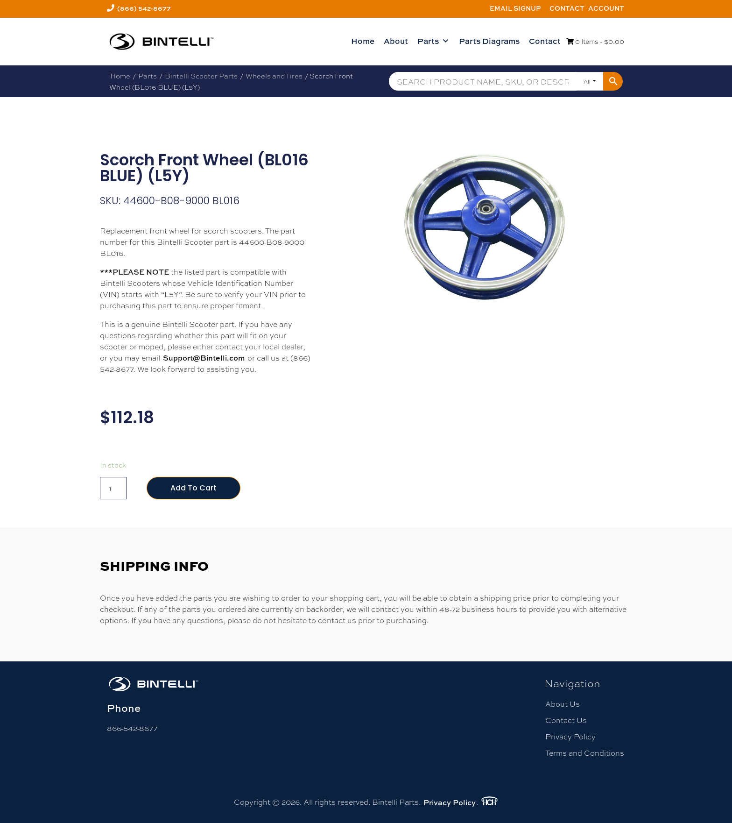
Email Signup (515, 8)
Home (362, 40)
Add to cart (193, 487)
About (396, 40)
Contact (566, 8)
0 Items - (595, 41)
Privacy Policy (570, 736)
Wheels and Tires (274, 76)
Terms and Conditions (584, 752)
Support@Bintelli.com (204, 358)
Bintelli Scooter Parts (201, 76)
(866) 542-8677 (144, 8)
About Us (562, 703)
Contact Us (566, 720)
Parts (433, 41)
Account (606, 8)
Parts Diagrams (489, 40)
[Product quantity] (113, 488)
